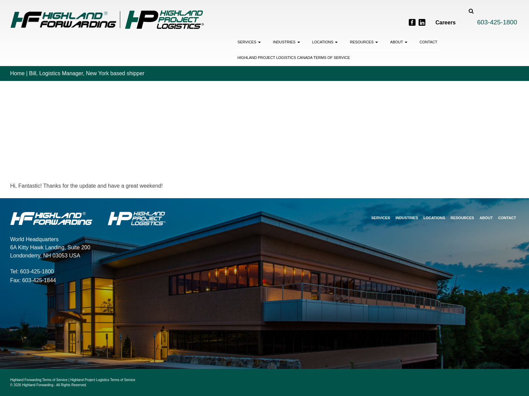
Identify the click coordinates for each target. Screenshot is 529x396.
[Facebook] (412, 22)
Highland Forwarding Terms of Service (38, 380)
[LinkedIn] (422, 22)
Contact (428, 42)
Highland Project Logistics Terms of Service (102, 380)
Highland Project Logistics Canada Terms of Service (293, 58)
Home (17, 73)
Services (249, 42)
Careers (446, 22)
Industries (286, 42)
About (398, 42)
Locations (325, 42)
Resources (364, 42)
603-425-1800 (497, 22)
